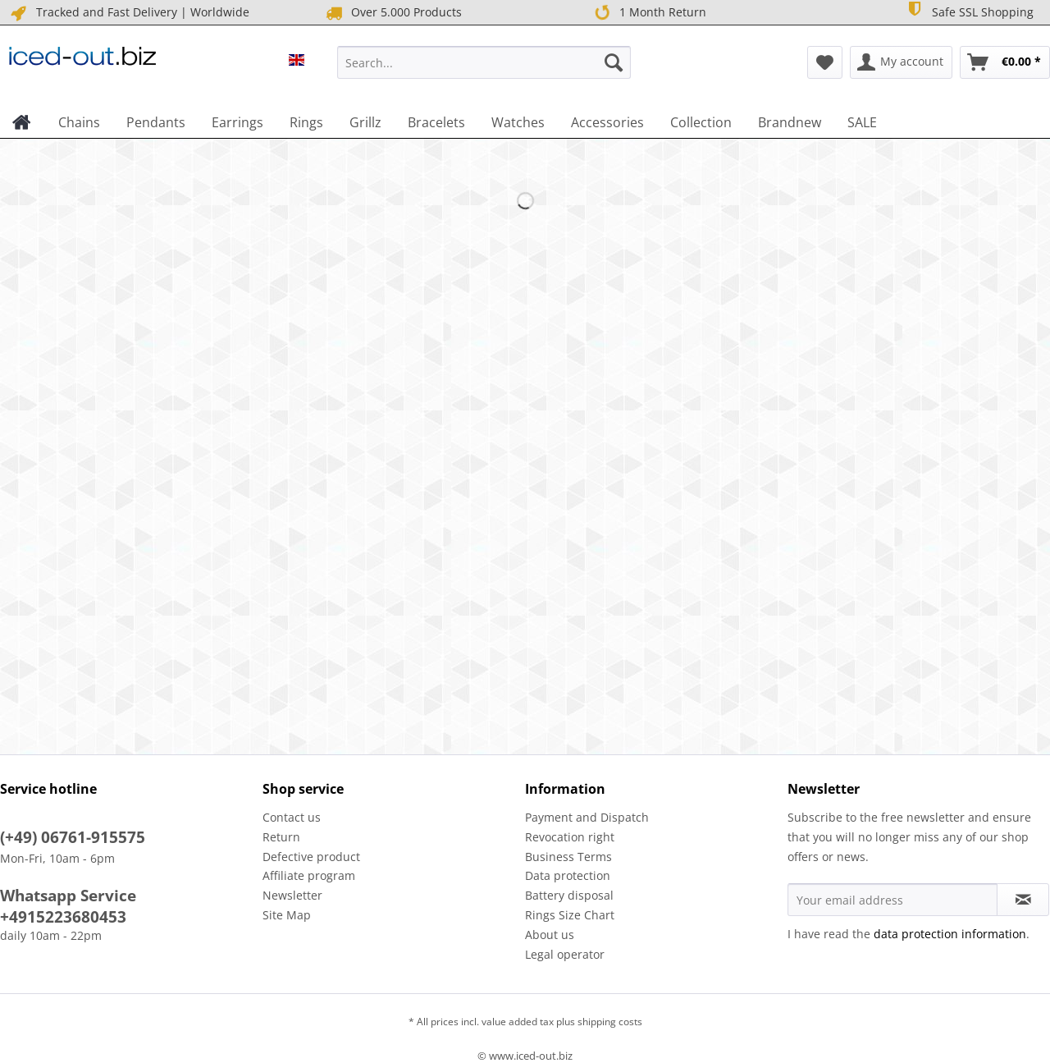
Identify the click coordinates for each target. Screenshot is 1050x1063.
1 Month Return (648, 12)
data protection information (950, 934)
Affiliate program (308, 875)
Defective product (311, 856)
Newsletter (292, 895)
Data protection (567, 875)
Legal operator (565, 954)
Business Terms (568, 856)
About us (549, 934)
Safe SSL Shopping (969, 11)
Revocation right (569, 837)
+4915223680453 (63, 917)
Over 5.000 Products (392, 12)
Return (281, 837)
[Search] (613, 62)
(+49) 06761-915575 (72, 837)
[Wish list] (824, 62)
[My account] (901, 62)
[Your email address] (893, 899)
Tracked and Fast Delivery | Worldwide (128, 12)
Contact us (291, 817)
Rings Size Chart (569, 915)
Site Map (286, 915)
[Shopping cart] (1005, 62)
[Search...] (484, 62)
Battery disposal (569, 895)
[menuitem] (484, 70)
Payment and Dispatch (587, 817)
